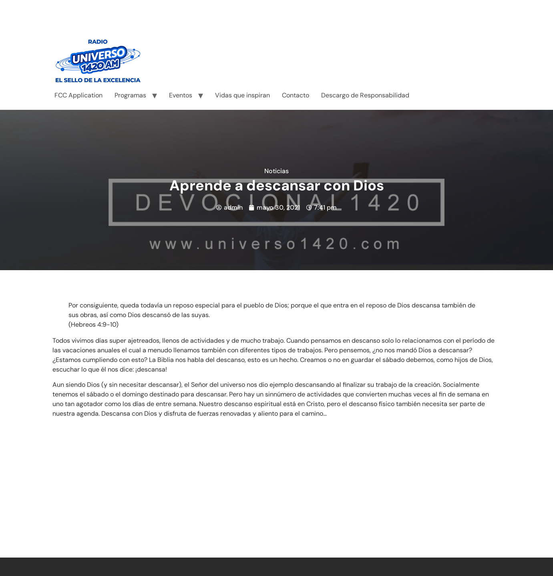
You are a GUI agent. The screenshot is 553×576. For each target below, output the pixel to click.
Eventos (180, 95)
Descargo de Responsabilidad (365, 95)
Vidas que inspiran (242, 95)
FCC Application (78, 95)
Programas (130, 95)
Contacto (295, 95)
